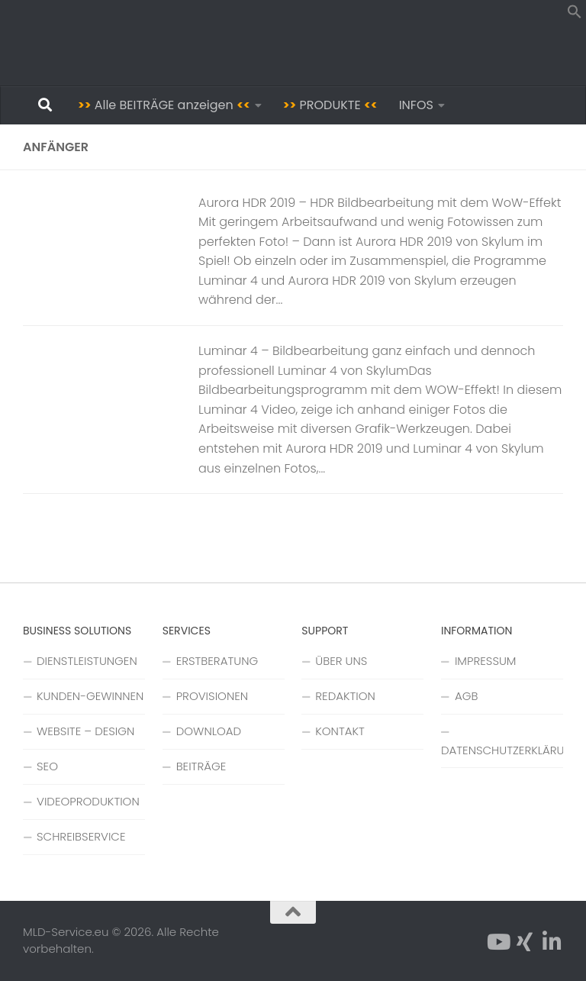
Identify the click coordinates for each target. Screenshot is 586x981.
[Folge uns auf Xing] (525, 942)
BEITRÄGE (201, 766)
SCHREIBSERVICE (81, 836)
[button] (574, 15)
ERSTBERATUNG (217, 661)
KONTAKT (340, 731)
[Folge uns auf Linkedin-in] (552, 942)
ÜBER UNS (341, 661)
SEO (47, 766)
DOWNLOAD (209, 731)
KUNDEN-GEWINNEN (90, 696)
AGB (466, 696)
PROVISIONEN (212, 696)
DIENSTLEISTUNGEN (87, 661)
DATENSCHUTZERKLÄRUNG (502, 750)
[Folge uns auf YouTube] (497, 942)
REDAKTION (345, 696)
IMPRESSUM (486, 661)
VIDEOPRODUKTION (88, 801)
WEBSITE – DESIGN (85, 731)
